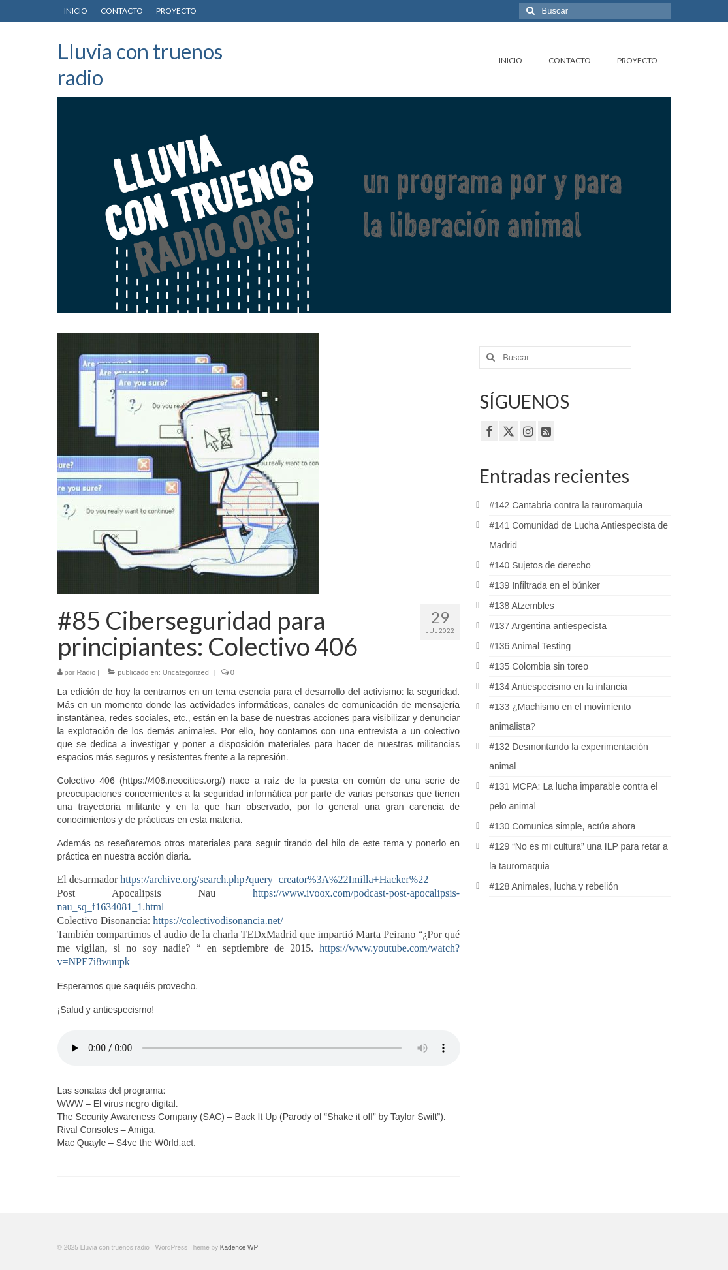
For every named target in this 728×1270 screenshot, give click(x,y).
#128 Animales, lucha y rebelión (553, 886)
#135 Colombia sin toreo (538, 666)
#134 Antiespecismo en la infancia (558, 686)
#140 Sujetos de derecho (540, 565)
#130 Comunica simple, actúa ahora (562, 826)
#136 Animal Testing (530, 646)
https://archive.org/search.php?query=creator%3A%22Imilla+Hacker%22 (274, 879)
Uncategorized (186, 672)
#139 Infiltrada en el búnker (544, 585)
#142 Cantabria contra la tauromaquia (565, 505)
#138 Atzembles (521, 605)
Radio (86, 672)
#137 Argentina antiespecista (548, 626)
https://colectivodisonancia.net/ (218, 920)
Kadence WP (239, 1247)
